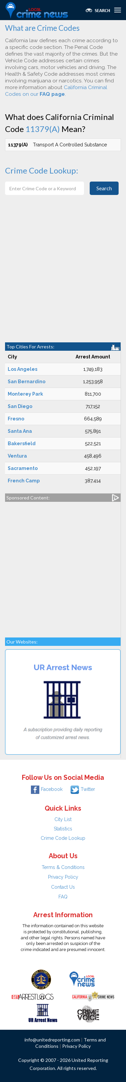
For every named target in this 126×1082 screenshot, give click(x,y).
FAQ (63, 896)
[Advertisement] (63, 276)
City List (63, 819)
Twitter (83, 789)
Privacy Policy (63, 877)
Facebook (46, 789)
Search (104, 188)
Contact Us (63, 887)
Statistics (63, 828)
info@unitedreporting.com (52, 1039)
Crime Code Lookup (63, 838)
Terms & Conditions (63, 867)
